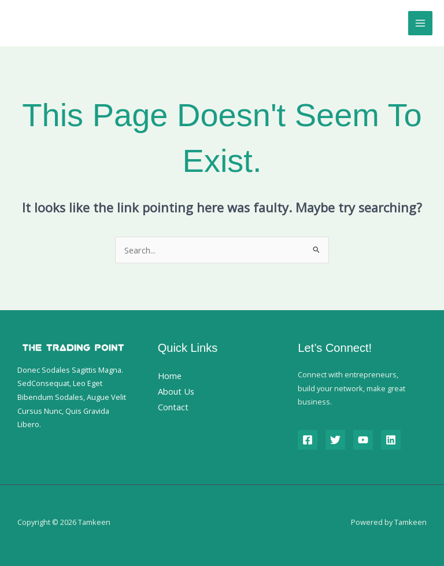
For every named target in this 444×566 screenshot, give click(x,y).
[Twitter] (335, 440)
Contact (173, 407)
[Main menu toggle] (420, 23)
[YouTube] (363, 440)
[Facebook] (307, 440)
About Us (176, 391)
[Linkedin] (391, 440)
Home (170, 375)
